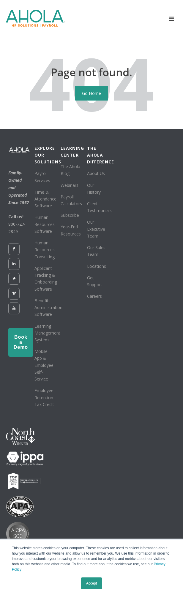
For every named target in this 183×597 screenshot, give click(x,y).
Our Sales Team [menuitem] (96, 251)
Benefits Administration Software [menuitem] (48, 307)
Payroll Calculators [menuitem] (71, 200)
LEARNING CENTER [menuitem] (71, 151)
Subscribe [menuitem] (70, 215)
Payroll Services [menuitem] (42, 177)
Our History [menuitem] (94, 188)
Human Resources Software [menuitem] (44, 224)
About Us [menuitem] (96, 173)
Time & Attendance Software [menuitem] (45, 198)
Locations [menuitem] (96, 266)
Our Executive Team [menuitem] (96, 228)
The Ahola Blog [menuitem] (70, 170)
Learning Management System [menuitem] (47, 333)
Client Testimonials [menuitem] (99, 207)
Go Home (91, 93)
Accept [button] (91, 583)
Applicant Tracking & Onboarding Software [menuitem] (45, 278)
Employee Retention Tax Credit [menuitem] (44, 397)
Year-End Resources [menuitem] (71, 230)
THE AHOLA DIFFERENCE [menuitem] (98, 155)
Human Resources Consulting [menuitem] (44, 249)
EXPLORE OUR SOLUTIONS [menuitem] (45, 155)
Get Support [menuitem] (94, 281)
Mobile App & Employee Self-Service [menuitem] (43, 365)
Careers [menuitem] (94, 296)
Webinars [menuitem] (69, 185)
